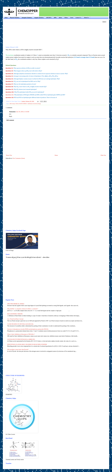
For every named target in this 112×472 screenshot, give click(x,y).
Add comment (10, 120)
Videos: (66, 17)
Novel (71, 17)
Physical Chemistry (14, 17)
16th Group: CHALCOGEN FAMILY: (18, 103)
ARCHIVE (48, 17)
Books (60, 17)
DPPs (55, 17)
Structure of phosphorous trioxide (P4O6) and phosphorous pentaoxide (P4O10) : (28, 329)
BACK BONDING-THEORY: (15, 314)
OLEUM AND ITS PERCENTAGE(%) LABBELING (21, 339)
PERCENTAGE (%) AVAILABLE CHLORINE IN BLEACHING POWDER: (27, 344)
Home (6, 17)
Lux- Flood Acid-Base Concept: (15, 319)
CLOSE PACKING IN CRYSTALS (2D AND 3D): (20, 324)
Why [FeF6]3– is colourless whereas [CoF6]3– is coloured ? (22, 309)
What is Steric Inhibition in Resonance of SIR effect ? (21, 334)
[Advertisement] (19, 2)
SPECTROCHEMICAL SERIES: (15, 303)
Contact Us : (78, 17)
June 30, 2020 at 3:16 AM (22, 111)
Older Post (103, 155)
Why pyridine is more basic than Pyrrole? (18, 349)
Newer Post (9, 155)
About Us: (86, 17)
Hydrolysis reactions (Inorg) (34, 103)
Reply (10, 116)
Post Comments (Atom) (19, 158)
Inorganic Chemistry (27, 17)
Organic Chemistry (39, 17)
